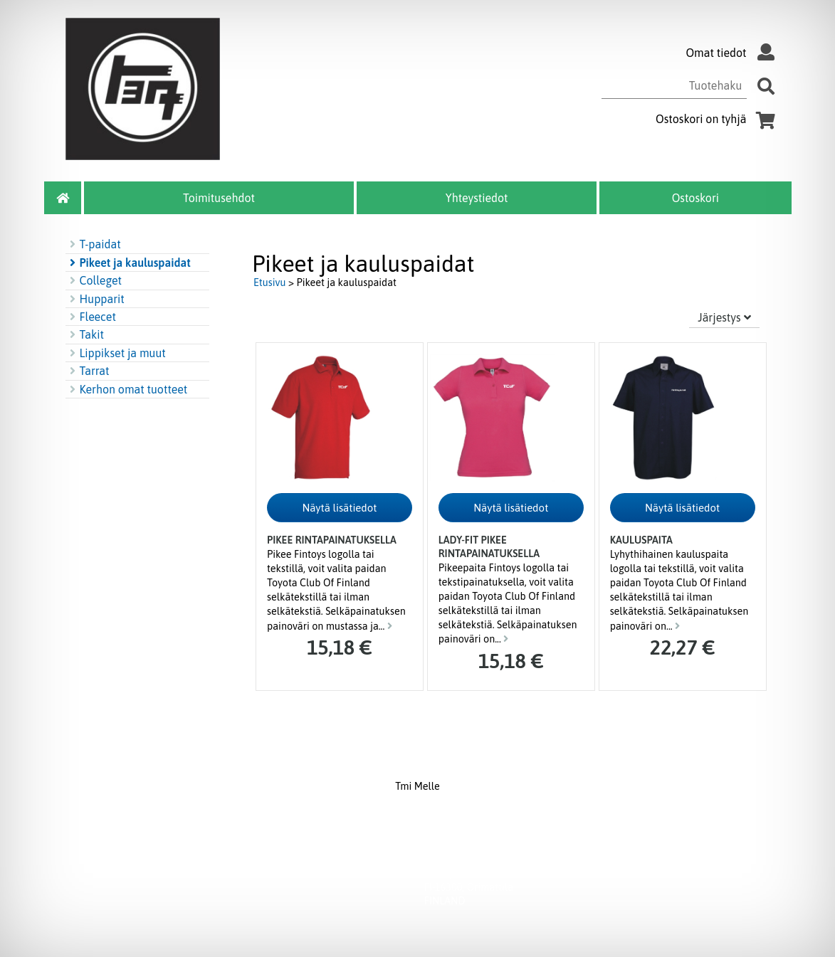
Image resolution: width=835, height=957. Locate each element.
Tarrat (87, 370)
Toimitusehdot (219, 197)
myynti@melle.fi (572, 861)
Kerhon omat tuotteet (126, 389)
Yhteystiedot (477, 197)
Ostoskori (695, 197)
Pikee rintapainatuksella (332, 540)
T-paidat (93, 244)
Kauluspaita (641, 540)
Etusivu (269, 282)
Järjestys (724, 317)
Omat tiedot (733, 52)
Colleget (93, 280)
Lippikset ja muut (115, 353)
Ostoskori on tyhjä (718, 118)
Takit (84, 334)
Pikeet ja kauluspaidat (128, 262)
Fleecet (90, 316)
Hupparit (95, 298)
